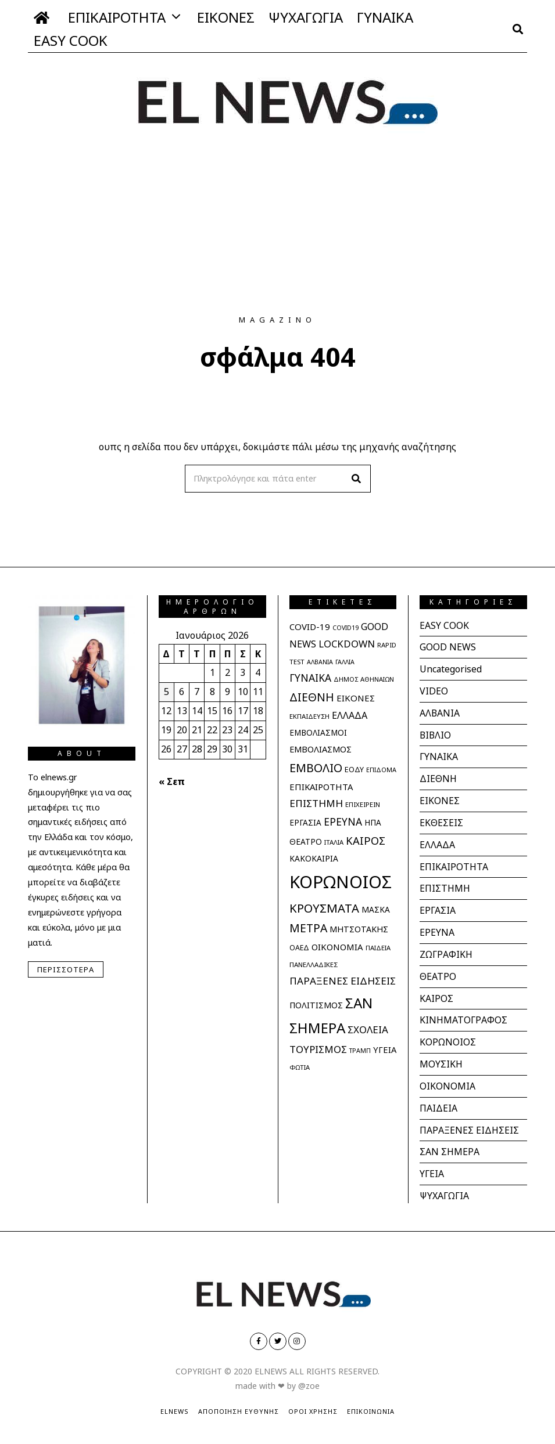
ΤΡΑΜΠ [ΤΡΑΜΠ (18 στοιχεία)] (360, 1051)
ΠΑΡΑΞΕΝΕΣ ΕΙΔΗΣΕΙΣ (469, 1119)
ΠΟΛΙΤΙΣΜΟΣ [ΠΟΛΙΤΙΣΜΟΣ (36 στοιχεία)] (316, 1005)
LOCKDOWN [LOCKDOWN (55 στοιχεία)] (346, 643)
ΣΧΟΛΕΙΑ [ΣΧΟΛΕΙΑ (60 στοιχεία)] (368, 1029)
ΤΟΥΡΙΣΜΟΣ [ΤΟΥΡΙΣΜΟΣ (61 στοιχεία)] (318, 1049)
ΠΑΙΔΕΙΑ (438, 1097)
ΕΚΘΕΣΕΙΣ (441, 818)
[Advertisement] (278, 228)
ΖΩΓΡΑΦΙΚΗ (446, 947)
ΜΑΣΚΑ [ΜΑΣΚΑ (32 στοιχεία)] (375, 909)
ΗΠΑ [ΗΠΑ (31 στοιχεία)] (372, 822)
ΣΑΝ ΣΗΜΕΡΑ (449, 1140)
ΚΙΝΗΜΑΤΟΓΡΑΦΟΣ (463, 1011)
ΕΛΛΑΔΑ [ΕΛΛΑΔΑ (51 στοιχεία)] (349, 715)
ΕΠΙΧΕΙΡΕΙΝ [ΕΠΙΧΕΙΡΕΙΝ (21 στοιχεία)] (362, 804)
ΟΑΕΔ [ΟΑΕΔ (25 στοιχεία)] (299, 948)
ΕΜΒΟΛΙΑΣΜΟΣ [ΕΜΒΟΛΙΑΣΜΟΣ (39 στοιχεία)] (320, 749)
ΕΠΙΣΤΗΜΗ (445, 883)
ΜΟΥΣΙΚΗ (441, 1054)
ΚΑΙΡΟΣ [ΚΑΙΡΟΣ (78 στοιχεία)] (365, 840)
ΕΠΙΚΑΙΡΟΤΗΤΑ (117, 17)
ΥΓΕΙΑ (432, 1162)
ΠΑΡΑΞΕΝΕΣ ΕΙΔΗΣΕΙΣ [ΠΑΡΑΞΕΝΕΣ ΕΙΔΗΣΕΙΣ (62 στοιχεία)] (342, 980)
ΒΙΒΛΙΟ (436, 732)
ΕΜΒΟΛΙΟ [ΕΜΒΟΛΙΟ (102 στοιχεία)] (315, 768)
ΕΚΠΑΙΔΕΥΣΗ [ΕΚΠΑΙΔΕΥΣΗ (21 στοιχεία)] (309, 716)
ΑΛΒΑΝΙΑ (440, 711)
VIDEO (434, 689)
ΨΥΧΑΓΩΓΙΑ (305, 17)
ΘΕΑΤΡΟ (438, 968)
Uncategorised (451, 668)
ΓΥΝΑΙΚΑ (385, 17)
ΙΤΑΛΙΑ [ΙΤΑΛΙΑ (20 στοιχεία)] (333, 842)
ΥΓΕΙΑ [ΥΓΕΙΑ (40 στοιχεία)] (384, 1049)
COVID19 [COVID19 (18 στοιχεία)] (345, 628)
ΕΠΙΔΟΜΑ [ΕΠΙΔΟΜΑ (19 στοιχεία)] (381, 769)
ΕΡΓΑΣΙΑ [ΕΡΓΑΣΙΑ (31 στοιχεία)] (305, 822)
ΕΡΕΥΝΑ (437, 926)
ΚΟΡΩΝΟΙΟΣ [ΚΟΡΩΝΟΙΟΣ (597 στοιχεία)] (340, 881)
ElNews (174, 1398)
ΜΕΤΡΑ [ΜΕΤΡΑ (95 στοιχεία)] (308, 928)
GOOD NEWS (448, 646)
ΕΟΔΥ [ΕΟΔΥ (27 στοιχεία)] (354, 769)
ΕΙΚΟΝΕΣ (226, 17)
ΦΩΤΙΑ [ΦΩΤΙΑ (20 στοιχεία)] (299, 1067)
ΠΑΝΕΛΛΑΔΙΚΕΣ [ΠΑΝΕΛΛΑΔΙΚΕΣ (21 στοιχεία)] (313, 964)
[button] (357, 479)
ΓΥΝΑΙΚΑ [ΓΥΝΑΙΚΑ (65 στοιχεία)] (310, 678)
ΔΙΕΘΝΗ (438, 775)
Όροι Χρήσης (313, 1398)
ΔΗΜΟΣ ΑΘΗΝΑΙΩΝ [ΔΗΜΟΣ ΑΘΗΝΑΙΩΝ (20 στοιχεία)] (364, 679)
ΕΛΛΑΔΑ (437, 840)
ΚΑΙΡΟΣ (436, 990)
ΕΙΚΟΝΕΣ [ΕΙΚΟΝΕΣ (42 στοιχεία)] (355, 698)
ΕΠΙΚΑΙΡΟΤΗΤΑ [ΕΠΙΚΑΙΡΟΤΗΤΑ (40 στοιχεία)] (321, 786)
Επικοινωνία (371, 1398)
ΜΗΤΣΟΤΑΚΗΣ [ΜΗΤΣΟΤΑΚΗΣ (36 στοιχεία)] (359, 929)
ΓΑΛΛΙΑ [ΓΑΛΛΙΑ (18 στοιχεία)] (345, 662)
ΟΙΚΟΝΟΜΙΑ (447, 1076)
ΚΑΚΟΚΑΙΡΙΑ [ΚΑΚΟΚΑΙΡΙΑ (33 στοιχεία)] (313, 858)
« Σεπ (172, 781)
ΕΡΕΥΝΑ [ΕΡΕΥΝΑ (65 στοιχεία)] (343, 821)
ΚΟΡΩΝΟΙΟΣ (448, 1033)
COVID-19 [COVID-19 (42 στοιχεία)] (309, 626)
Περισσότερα (65, 969)
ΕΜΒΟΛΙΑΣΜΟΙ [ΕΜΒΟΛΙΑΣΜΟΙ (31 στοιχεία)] (318, 733)
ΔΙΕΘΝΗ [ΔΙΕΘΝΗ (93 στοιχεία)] (311, 697)
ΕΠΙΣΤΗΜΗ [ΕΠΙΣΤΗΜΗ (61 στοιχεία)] (316, 803)
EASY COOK (71, 40)
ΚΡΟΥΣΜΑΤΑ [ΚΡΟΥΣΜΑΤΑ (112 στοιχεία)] (324, 908)
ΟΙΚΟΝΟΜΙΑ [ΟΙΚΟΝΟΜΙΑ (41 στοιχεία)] (337, 947)
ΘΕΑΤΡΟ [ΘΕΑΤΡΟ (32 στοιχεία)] (305, 841)
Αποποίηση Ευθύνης (238, 1398)
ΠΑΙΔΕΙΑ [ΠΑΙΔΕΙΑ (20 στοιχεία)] (378, 947)
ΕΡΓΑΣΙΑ (438, 904)
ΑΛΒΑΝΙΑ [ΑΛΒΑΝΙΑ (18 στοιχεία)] (320, 662)
